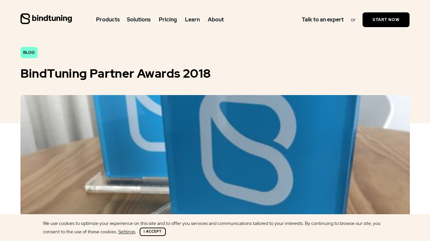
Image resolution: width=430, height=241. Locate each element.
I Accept (153, 231)
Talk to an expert (323, 19)
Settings (126, 232)
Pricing (168, 19)
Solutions (139, 19)
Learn (192, 19)
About (216, 19)
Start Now (386, 19)
